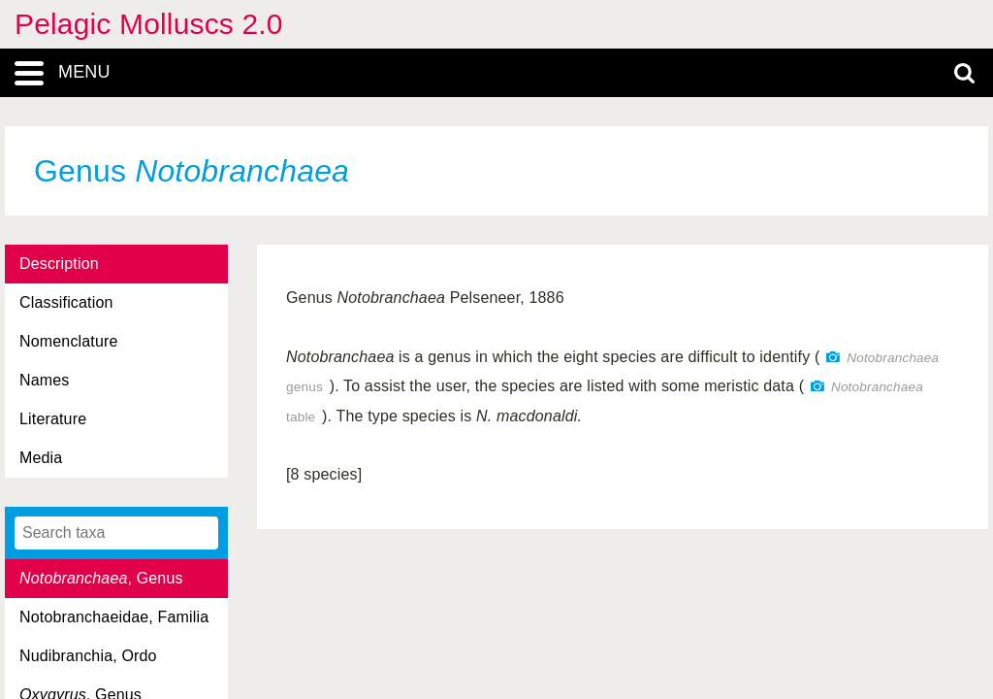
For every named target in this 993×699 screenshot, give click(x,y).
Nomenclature (68, 341)
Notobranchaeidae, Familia (113, 617)
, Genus (101, 578)
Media (40, 457)
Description (59, 263)
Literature (52, 419)
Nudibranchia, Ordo (88, 656)
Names (44, 380)
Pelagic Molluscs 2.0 (149, 24)
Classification (66, 302)
